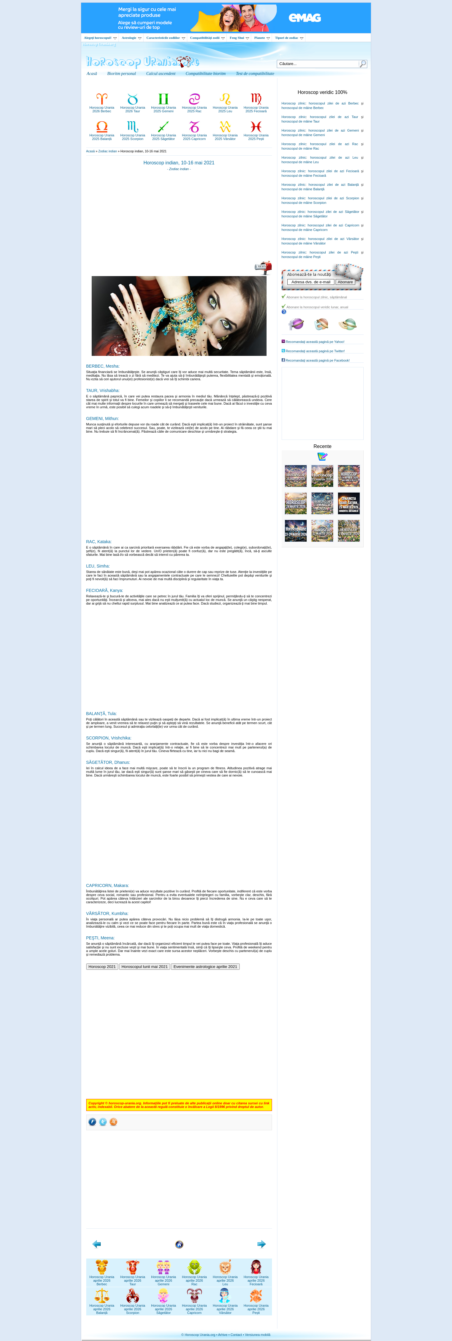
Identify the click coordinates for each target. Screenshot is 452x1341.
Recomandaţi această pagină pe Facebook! (318, 360)
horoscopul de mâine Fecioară (304, 175)
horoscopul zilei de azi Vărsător (333, 239)
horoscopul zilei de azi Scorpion (333, 198)
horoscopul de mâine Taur (301, 121)
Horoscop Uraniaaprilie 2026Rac (194, 1278)
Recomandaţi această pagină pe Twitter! (315, 351)
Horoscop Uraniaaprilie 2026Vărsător (225, 1307)
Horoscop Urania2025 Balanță (101, 135)
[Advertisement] (179, 218)
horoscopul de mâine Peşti (301, 257)
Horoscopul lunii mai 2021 (145, 966)
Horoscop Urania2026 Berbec (101, 107)
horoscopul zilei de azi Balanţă (333, 184)
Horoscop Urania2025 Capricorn (194, 135)
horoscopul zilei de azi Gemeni (333, 130)
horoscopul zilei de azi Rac (334, 144)
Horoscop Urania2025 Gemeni (163, 107)
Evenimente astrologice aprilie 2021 (205, 966)
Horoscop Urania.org (99, 44)
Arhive (222, 1334)
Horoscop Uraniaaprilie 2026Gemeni (163, 1278)
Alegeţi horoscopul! (100, 37)
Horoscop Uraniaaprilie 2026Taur (132, 1278)
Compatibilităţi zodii (207, 37)
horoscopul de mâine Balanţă (303, 189)
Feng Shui (239, 37)
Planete (262, 37)
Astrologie (131, 37)
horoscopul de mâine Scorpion (304, 202)
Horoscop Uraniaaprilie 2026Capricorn (194, 1307)
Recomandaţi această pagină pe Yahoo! (315, 342)
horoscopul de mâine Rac (300, 148)
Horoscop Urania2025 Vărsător (225, 135)
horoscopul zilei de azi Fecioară (333, 171)
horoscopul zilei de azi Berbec (334, 103)
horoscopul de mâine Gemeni (303, 135)
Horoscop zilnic (293, 103)
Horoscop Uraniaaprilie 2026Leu (225, 1278)
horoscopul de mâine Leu (300, 162)
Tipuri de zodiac (289, 37)
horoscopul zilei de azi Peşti (334, 252)
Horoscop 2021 (102, 966)
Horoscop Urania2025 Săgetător (163, 135)
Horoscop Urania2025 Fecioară (256, 107)
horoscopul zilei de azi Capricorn (333, 225)
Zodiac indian (107, 151)
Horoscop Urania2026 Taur (132, 107)
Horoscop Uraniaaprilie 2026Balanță (101, 1307)
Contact (236, 1334)
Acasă (90, 151)
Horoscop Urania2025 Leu (225, 107)
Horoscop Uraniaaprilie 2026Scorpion (132, 1307)
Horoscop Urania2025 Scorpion (132, 135)
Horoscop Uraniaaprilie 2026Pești (256, 1307)
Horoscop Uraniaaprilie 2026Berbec (101, 1278)
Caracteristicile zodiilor (166, 37)
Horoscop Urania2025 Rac (194, 107)
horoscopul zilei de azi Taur (334, 117)
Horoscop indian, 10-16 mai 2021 (179, 162)
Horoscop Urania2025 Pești (256, 135)
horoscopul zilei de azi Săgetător (333, 211)
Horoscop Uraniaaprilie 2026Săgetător (163, 1307)
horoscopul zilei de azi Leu (334, 157)
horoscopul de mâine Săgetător (305, 216)
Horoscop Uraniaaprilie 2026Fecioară (256, 1278)
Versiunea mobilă (257, 1334)
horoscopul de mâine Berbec (303, 108)
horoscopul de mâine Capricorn (305, 230)
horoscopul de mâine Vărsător (304, 243)
